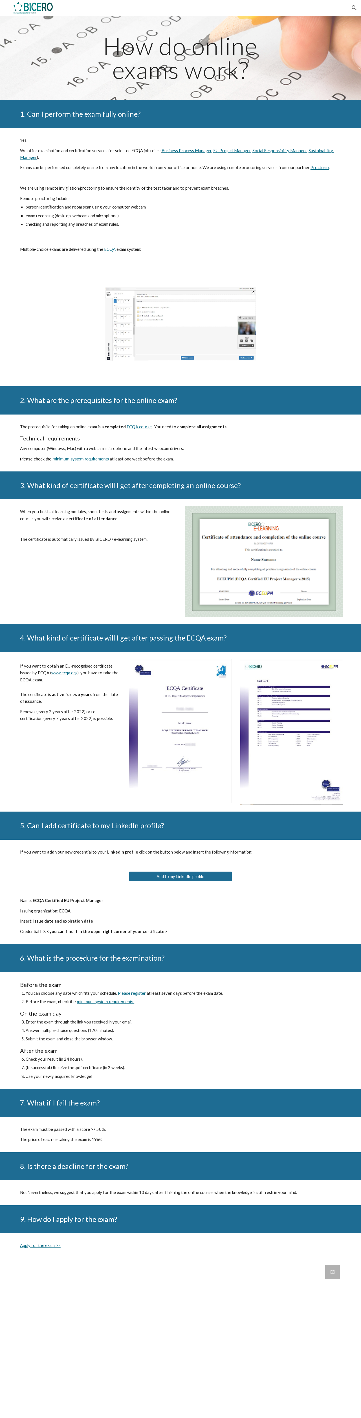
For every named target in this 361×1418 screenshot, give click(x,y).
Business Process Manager (187, 150)
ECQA (110, 249)
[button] (354, 8)
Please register (132, 993)
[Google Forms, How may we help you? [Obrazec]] (180, 1338)
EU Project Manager (232, 150)
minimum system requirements (81, 459)
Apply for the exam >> (40, 1245)
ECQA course (139, 426)
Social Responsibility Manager (279, 150)
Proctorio (320, 167)
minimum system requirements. (106, 1002)
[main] (180, 58)
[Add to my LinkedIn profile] (180, 876)
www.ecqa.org (64, 672)
